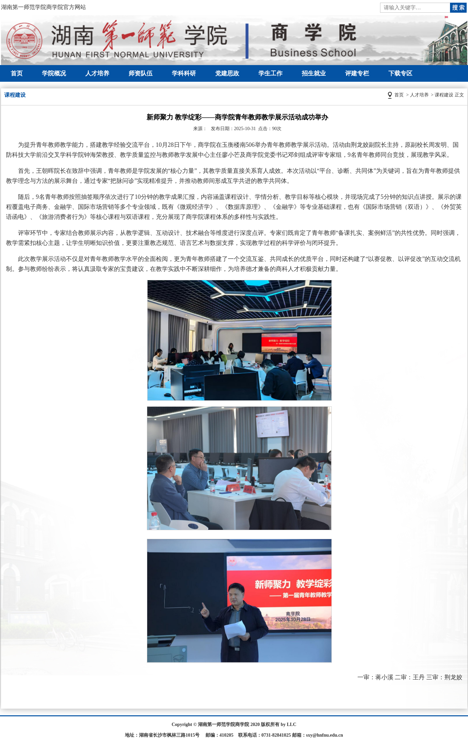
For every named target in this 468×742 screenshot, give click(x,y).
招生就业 (314, 73)
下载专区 (400, 73)
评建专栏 (357, 73)
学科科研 (184, 73)
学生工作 (270, 73)
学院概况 (54, 73)
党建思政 (227, 73)
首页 (17, 73)
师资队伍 (141, 73)
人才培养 (97, 73)
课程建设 (444, 94)
